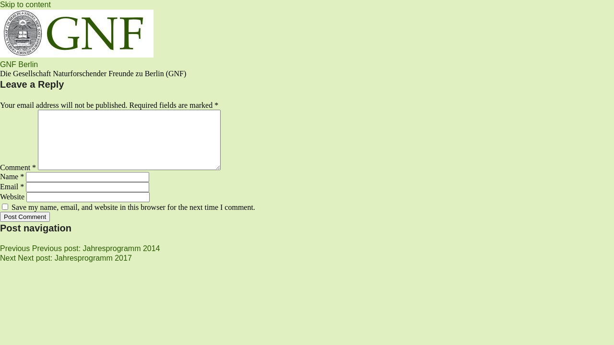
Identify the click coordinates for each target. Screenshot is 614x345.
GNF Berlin (19, 64)
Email (12, 198)
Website (12, 208)
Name (12, 188)
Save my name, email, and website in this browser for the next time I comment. (133, 219)
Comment (18, 179)
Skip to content (25, 4)
